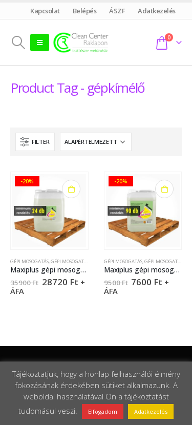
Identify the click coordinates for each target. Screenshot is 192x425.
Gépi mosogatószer (74, 261)
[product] (49, 211)
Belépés (84, 10)
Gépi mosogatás (29, 261)
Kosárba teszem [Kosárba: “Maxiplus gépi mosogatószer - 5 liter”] (164, 189)
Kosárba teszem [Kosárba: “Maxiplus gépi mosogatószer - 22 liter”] (71, 189)
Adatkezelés (157, 10)
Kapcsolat (45, 10)
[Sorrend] (96, 142)
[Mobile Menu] (39, 42)
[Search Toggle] (18, 42)
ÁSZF (117, 10)
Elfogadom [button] (102, 411)
